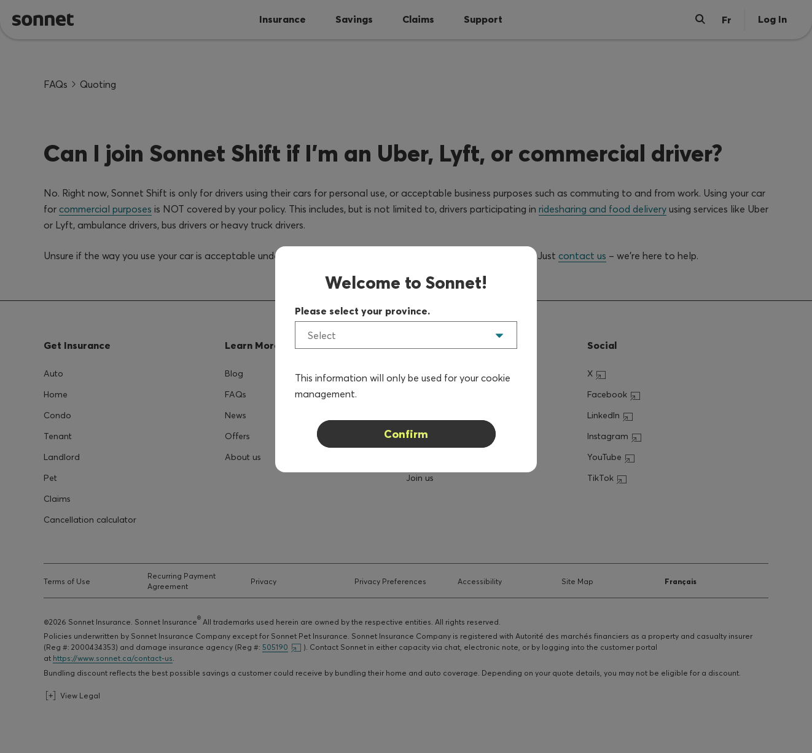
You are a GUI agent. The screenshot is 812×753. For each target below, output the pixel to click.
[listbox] (406, 335)
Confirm (406, 434)
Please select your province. (362, 311)
